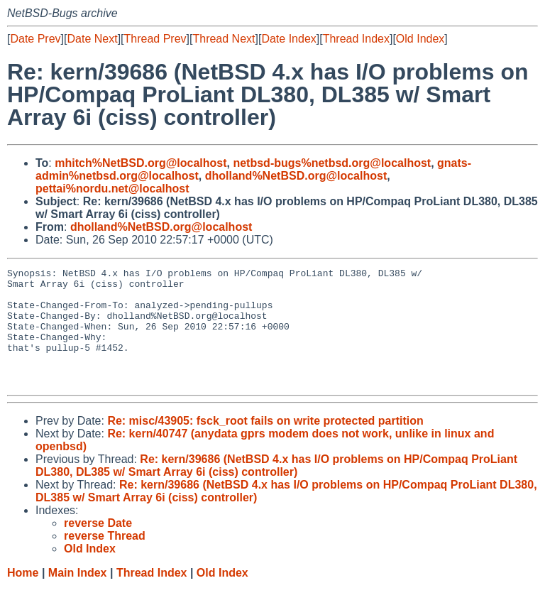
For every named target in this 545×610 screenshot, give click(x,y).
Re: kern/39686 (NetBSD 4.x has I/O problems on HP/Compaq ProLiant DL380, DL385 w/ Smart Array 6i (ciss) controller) (276, 488)
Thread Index (356, 39)
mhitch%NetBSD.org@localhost (140, 163)
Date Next (92, 39)
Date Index (288, 39)
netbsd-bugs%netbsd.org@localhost (332, 163)
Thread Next (223, 39)
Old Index (420, 39)
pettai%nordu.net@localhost (112, 189)
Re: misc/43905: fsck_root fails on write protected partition (265, 444)
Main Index (77, 596)
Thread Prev (155, 39)
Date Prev (35, 39)
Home (22, 596)
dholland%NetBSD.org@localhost (296, 176)
